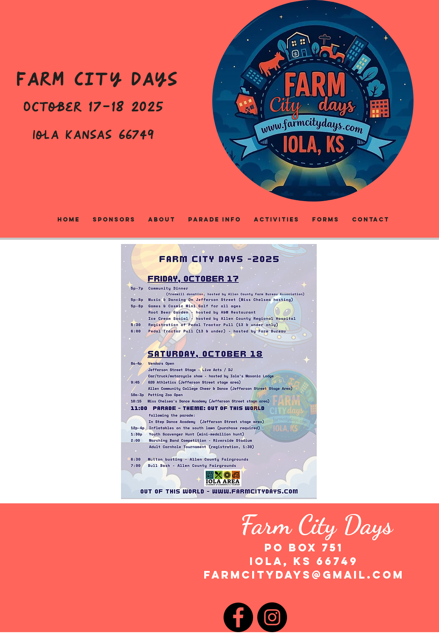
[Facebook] (238, 617)
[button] (277, 220)
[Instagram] (272, 617)
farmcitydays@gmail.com (304, 575)
